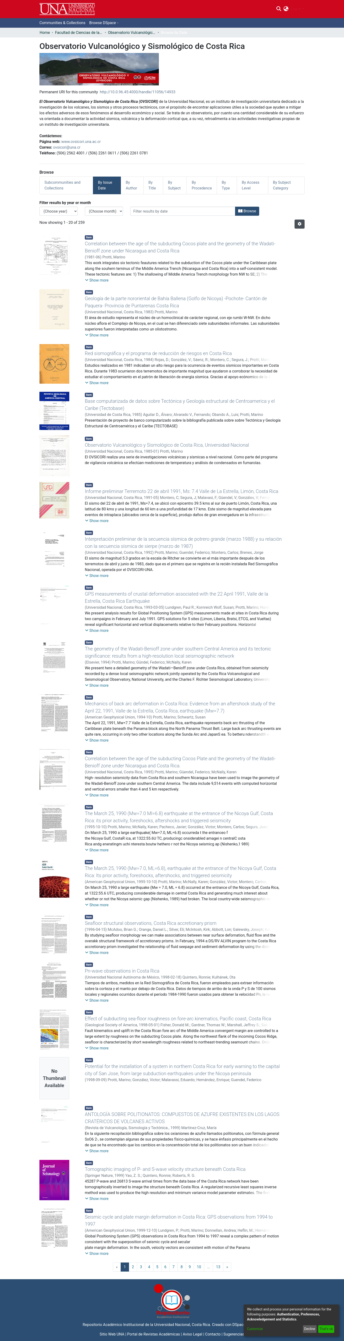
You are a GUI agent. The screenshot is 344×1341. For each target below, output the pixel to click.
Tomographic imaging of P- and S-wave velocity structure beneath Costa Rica (165, 1169)
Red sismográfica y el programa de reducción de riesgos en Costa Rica (158, 353)
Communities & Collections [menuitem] (62, 23)
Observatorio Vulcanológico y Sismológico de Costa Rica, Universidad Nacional (167, 445)
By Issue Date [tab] (105, 185)
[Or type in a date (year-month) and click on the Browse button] (182, 211)
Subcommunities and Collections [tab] (62, 185)
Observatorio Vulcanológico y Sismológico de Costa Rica (132, 32)
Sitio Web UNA (112, 1334)
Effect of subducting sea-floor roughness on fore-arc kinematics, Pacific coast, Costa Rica (178, 1018)
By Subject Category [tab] (282, 185)
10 (199, 1267)
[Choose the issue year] (58, 211)
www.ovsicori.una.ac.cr (81, 141)
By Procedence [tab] (202, 185)
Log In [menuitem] (296, 9)
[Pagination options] (300, 224)
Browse (247, 211)
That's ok (326, 1329)
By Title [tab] (152, 185)
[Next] (227, 1267)
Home (45, 32)
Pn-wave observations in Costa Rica (122, 971)
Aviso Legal (192, 1334)
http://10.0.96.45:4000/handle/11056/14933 (138, 92)
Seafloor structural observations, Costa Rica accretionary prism (150, 923)
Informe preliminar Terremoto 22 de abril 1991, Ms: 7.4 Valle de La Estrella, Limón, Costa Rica (181, 491)
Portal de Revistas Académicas (153, 1334)
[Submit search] (279, 9)
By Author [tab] (131, 185)
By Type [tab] (226, 185)
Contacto (213, 1334)
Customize (255, 1329)
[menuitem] (286, 9)
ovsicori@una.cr (66, 147)
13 (218, 1267)
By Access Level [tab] (250, 185)
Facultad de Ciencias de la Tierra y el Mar (79, 32)
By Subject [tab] (174, 185)
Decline (309, 1329)
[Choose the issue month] (104, 211)
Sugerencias (233, 1334)
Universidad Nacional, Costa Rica (182, 1324)
